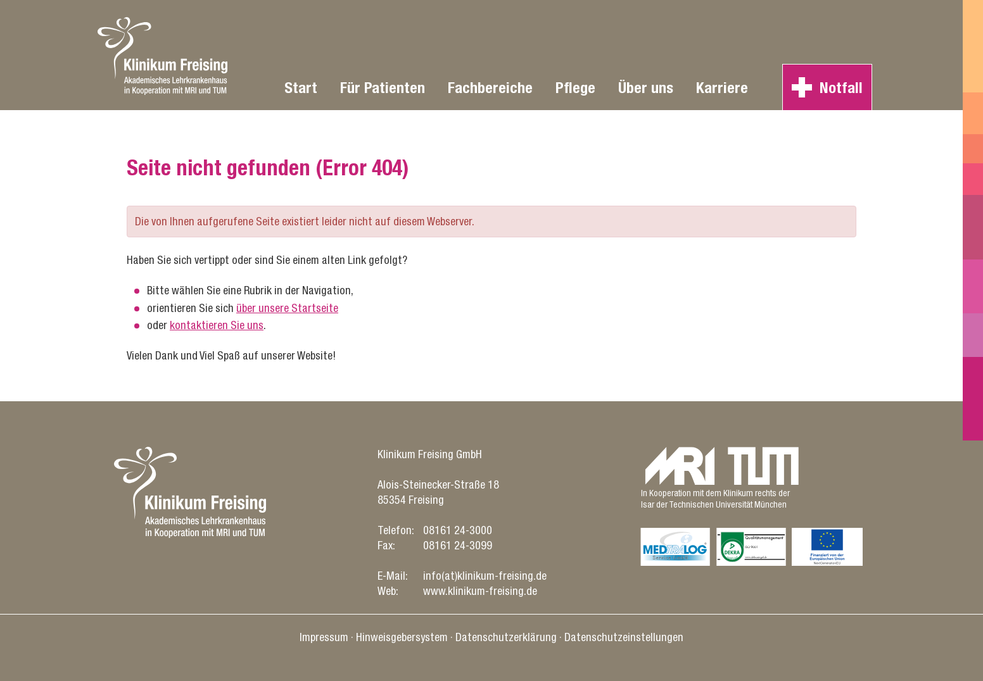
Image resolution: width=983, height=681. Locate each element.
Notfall (841, 87)
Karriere (722, 87)
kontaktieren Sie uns (216, 325)
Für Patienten (382, 87)
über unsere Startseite (287, 308)
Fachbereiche (490, 87)
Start (300, 87)
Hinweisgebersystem (402, 637)
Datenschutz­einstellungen (623, 637)
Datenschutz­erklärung (506, 637)
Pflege (575, 87)
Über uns (645, 87)
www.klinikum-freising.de (480, 590)
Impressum (324, 637)
